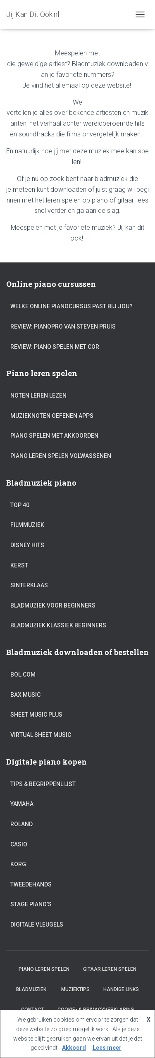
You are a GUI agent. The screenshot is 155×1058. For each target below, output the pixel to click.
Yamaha (21, 804)
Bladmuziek (32, 989)
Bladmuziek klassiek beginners (58, 625)
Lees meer (107, 1047)
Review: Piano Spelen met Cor (54, 346)
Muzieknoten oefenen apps (51, 415)
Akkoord (74, 1047)
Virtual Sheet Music (40, 735)
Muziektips (75, 989)
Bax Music (25, 694)
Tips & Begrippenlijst (43, 784)
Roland (21, 824)
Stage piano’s (31, 904)
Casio (18, 844)
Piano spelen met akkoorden (54, 435)
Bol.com (23, 674)
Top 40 (19, 505)
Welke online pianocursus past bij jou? (71, 306)
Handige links (121, 989)
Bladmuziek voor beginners (52, 605)
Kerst (19, 565)
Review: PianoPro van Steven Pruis (63, 326)
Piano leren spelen (44, 969)
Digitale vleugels (36, 924)
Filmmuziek (27, 525)
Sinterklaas (29, 585)
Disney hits (27, 545)
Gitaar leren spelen (109, 969)
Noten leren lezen (38, 395)
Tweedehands (31, 884)
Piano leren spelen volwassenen (60, 456)
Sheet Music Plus (36, 714)
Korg (18, 864)
